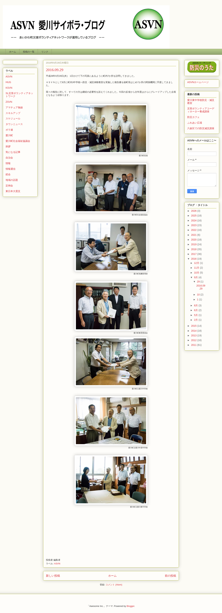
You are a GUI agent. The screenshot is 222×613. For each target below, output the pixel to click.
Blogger (130, 606)
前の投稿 (170, 575)
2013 (194, 335)
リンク (44, 51)
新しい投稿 (53, 575)
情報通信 (10, 168)
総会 (8, 174)
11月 (197, 267)
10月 (197, 272)
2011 (194, 345)
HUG (8, 82)
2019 (194, 244)
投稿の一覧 (28, 51)
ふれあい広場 (194, 122)
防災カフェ (193, 117)
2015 (194, 325)
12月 (197, 263)
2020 (194, 239)
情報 (8, 163)
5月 (196, 315)
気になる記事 (13, 152)
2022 (194, 230)
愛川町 (9, 135)
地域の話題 (12, 180)
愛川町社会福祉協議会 (18, 141)
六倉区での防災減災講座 (200, 128)
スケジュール (13, 118)
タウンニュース (14, 124)
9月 (196, 277)
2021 (194, 234)
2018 (194, 249)
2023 (194, 225)
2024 (194, 220)
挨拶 (8, 146)
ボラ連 (9, 129)
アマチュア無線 (14, 107)
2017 (194, 254)
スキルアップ (13, 113)
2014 (194, 330)
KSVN (9, 87)
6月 (196, 310)
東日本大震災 (13, 191)
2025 (194, 215)
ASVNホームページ (198, 82)
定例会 (9, 185)
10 (198, 294)
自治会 (9, 157)
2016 (194, 258)
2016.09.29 (54, 70)
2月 (196, 319)
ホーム (12, 51)
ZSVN (9, 101)
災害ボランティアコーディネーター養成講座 (200, 110)
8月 (196, 305)
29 (198, 281)
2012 (194, 340)
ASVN (57, 563)
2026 (194, 210)
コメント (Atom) (114, 584)
